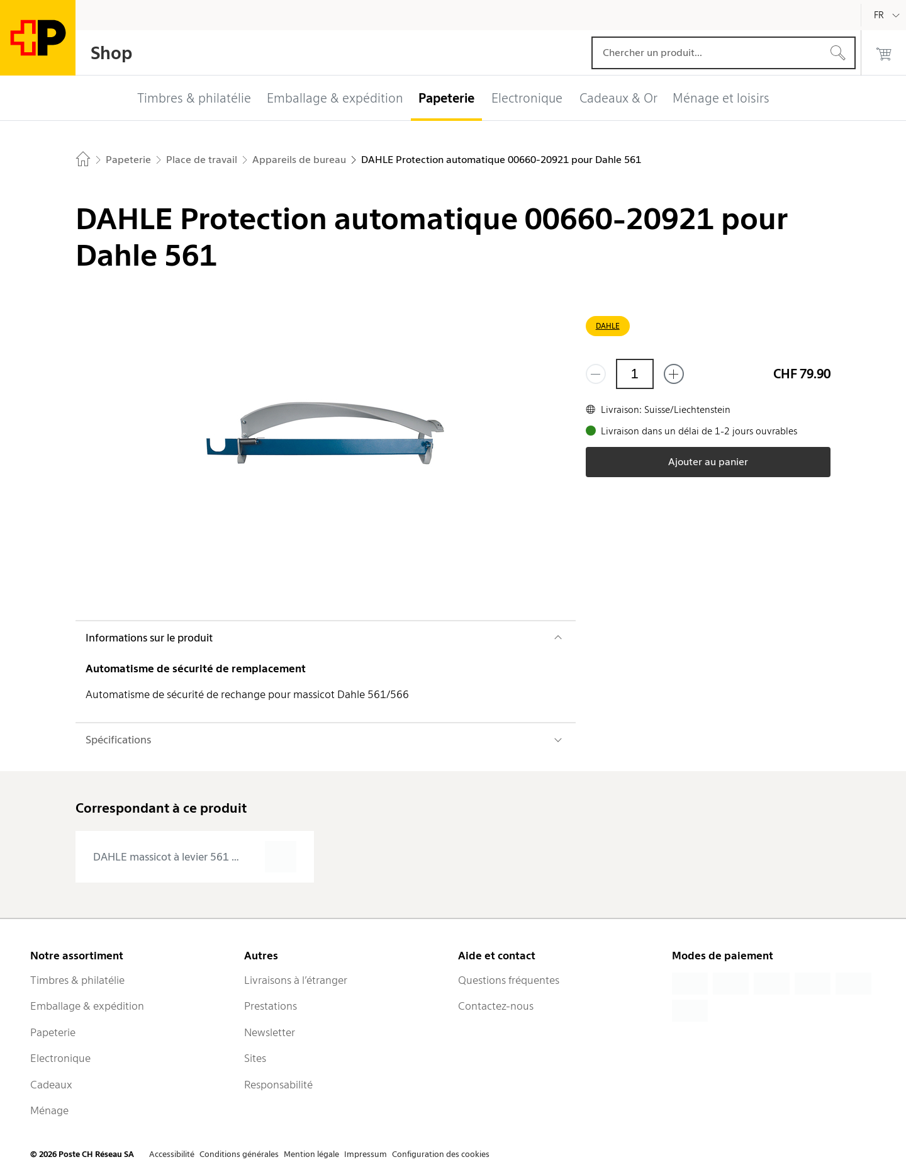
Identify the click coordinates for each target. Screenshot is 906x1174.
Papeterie (53, 1032)
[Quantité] (635, 374)
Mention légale (311, 1154)
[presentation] (195, 857)
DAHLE (608, 325)
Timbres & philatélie (77, 980)
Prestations (270, 1006)
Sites (255, 1058)
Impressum (365, 1154)
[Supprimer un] (596, 374)
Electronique (60, 1058)
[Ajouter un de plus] (674, 374)
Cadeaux (51, 1084)
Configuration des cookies (440, 1154)
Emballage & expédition (87, 1006)
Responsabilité (278, 1084)
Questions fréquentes (508, 980)
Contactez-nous (496, 1006)
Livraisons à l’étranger (295, 980)
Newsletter (269, 1032)
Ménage (49, 1110)
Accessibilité (171, 1154)
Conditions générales (239, 1154)
